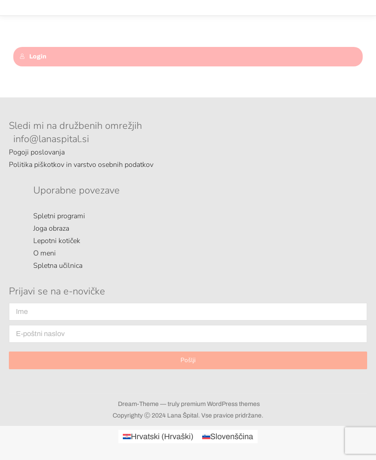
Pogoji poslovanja (37, 152)
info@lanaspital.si (51, 139)
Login (33, 56)
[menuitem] (158, 436)
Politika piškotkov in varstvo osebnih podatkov (81, 165)
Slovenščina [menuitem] (231, 436)
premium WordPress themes (220, 404)
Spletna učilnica (57, 266)
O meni (44, 253)
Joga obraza (51, 228)
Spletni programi (59, 216)
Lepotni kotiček (56, 241)
